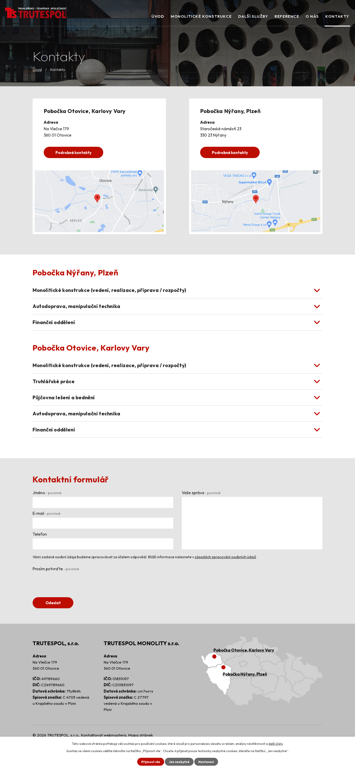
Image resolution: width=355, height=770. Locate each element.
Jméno (47, 511)
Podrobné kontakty (75, 152)
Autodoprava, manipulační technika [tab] (80, 309)
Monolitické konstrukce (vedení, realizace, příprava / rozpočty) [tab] (115, 291)
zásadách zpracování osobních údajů (225, 575)
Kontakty (337, 16)
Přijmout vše (150, 762)
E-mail (46, 532)
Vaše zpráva (201, 511)
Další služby (253, 16)
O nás (312, 16)
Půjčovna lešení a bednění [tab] (67, 410)
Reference (287, 16)
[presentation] (67, 600)
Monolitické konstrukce (201, 16)
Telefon (40, 552)
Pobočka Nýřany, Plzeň (245, 693)
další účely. (276, 743)
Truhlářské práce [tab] (55, 392)
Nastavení (207, 762)
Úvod (37, 69)
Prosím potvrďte (56, 587)
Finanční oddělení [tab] (56, 328)
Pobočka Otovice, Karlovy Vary (243, 669)
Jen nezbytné (179, 762)
